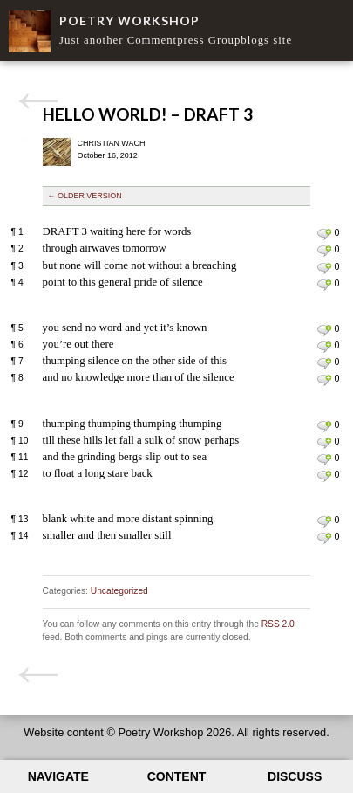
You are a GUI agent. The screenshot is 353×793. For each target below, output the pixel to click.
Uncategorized (119, 591)
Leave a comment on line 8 (323, 380)
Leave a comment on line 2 (323, 251)
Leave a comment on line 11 (323, 459)
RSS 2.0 (278, 624)
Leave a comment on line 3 (323, 268)
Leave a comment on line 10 (323, 443)
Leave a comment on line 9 (323, 426)
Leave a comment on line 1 (323, 234)
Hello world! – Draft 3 (148, 114)
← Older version (85, 195)
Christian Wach (112, 143)
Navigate (58, 776)
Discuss (295, 776)
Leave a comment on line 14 (323, 538)
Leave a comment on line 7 (323, 363)
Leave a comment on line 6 (323, 347)
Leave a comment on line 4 (323, 285)
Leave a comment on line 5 (323, 330)
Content (177, 776)
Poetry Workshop (129, 20)
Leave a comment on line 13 (323, 521)
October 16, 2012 (108, 155)
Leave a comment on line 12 (323, 476)
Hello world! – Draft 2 (38, 101)
